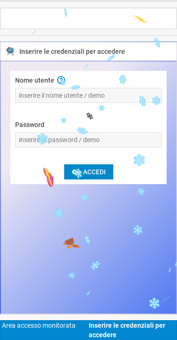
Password (29, 124)
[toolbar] (88, 14)
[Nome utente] (88, 95)
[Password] (88, 139)
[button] (61, 80)
